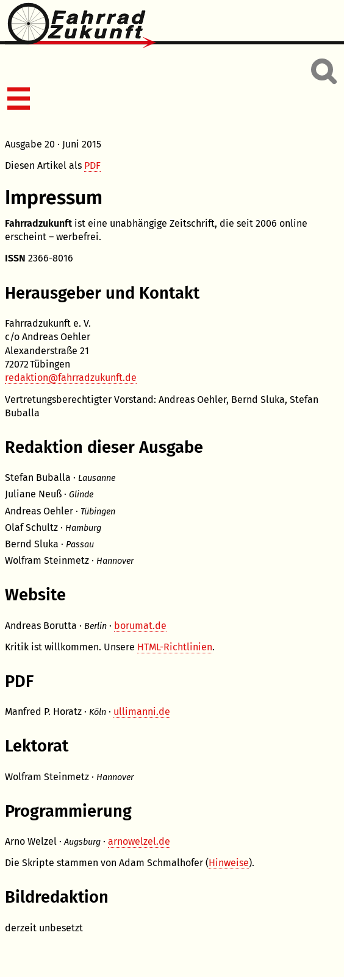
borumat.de (140, 625)
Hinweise (229, 863)
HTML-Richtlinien (174, 647)
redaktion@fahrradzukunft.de (71, 377)
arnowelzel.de (139, 841)
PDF (92, 165)
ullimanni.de (141, 711)
